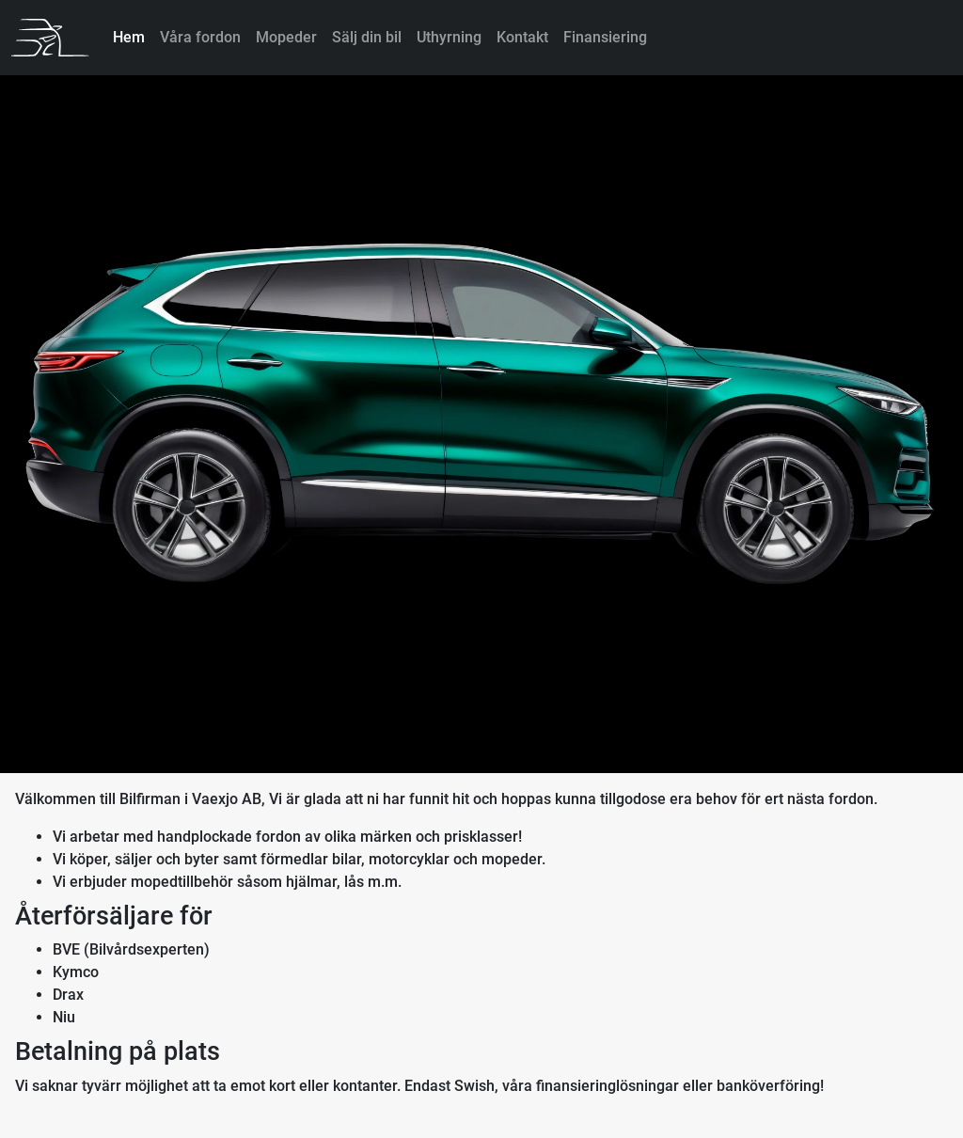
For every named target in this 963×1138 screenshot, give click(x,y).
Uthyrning (449, 37)
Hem (129, 37)
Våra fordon (200, 37)
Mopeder (286, 37)
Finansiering (605, 37)
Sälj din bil (367, 37)
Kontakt (522, 37)
